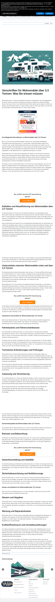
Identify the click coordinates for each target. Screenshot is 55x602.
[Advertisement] (27, 37)
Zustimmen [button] (49, 13)
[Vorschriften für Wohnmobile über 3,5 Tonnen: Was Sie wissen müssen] (27, 67)
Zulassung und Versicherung (31, 323)
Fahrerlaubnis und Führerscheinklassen (21, 327)
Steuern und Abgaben (12, 497)
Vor (51, 23)
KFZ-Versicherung (6, 553)
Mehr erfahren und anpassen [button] (9, 13)
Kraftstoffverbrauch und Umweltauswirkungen (24, 525)
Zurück (47, 23)
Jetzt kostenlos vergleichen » (27, 131)
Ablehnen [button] (40, 13)
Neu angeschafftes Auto (28, 128)
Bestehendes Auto (28, 127)
